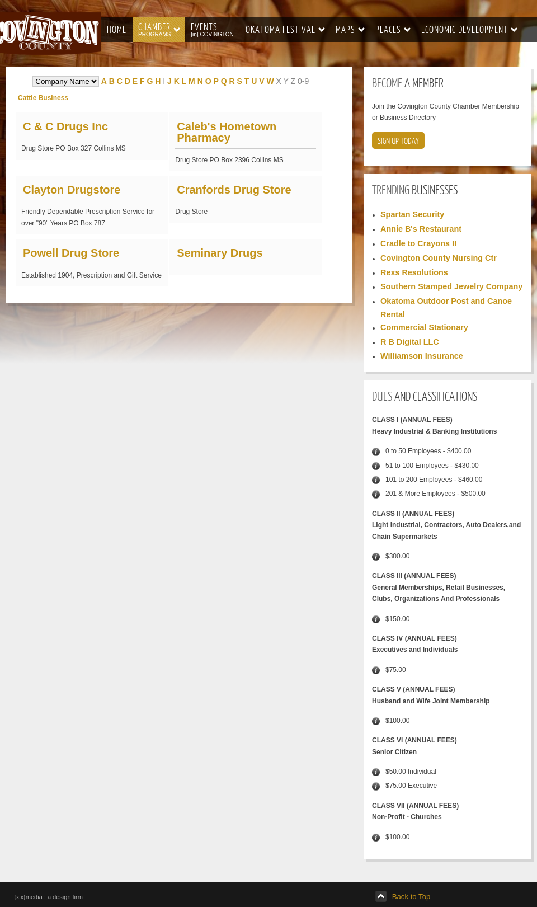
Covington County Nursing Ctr (438, 257)
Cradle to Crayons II (418, 243)
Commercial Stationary (424, 327)
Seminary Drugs (219, 253)
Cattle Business (43, 98)
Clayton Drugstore (71, 190)
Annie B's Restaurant (420, 228)
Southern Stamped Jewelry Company (451, 286)
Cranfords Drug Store (234, 190)
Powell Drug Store (71, 253)
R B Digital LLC (409, 341)
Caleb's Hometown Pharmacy (226, 132)
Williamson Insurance (421, 355)
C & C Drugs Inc (65, 126)
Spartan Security (412, 214)
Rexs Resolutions (414, 272)
